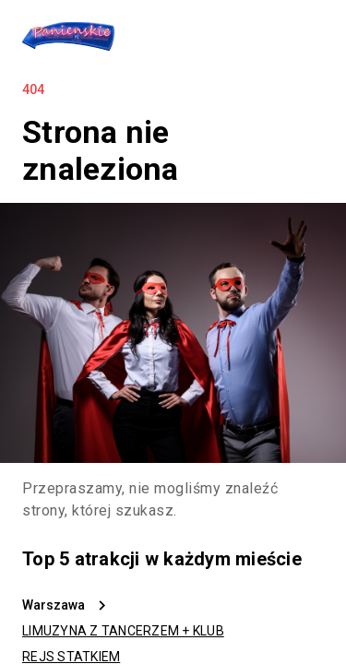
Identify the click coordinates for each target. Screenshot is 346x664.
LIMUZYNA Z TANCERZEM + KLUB (123, 630)
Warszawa (53, 605)
